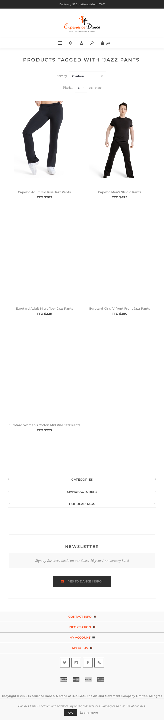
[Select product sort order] (87, 76)
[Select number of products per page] (81, 87)
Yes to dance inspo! (85, 581)
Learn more (89, 712)
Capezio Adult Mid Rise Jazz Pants (44, 192)
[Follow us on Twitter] (65, 663)
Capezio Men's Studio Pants (119, 192)
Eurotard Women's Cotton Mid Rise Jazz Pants (44, 425)
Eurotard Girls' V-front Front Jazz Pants (119, 308)
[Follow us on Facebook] (88, 663)
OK (70, 712)
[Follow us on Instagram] (76, 663)
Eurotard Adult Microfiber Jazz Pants (44, 308)
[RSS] (99, 663)
